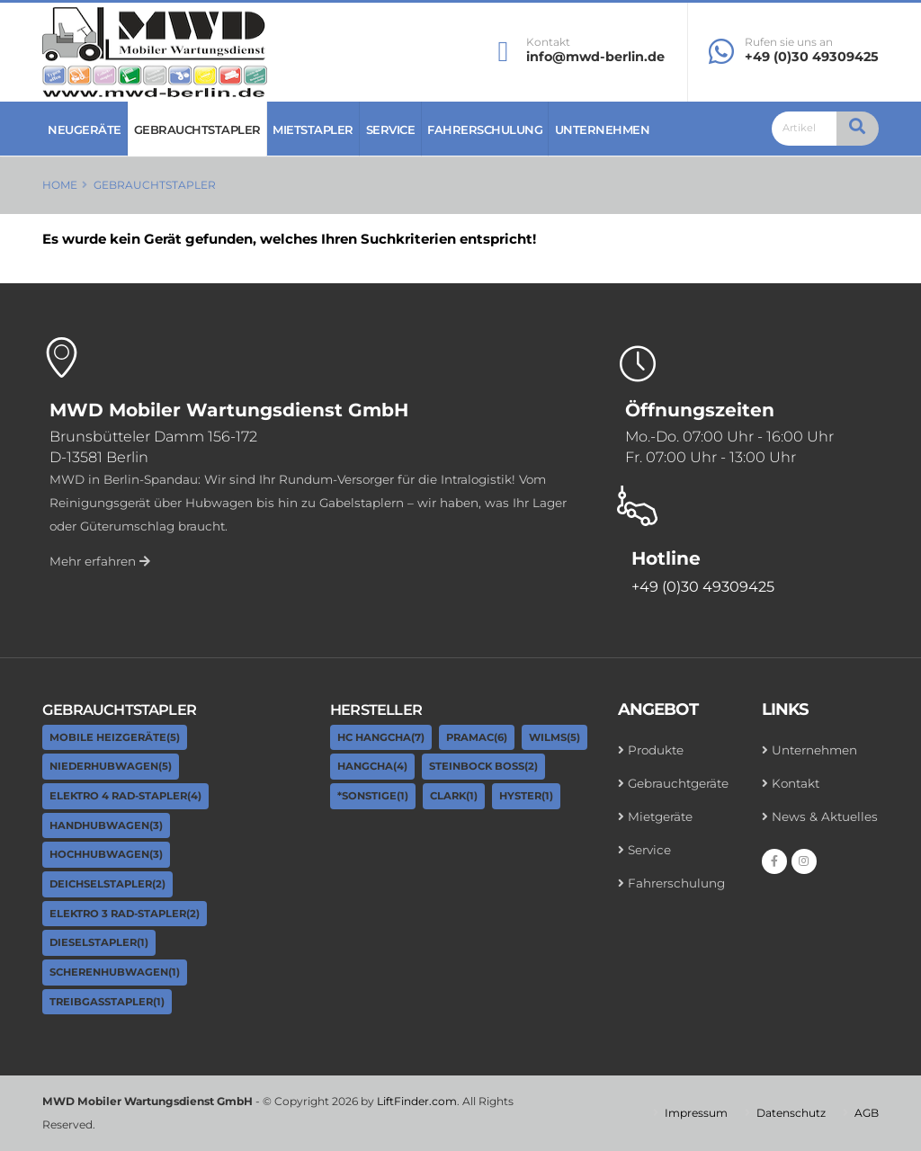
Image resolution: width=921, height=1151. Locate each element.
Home (59, 185)
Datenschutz (791, 1113)
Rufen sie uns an (789, 42)
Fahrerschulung (484, 129)
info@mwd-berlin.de (595, 57)
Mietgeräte (660, 816)
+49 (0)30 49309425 (812, 57)
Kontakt (548, 42)
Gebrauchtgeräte (678, 783)
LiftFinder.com (417, 1101)
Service (391, 129)
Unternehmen (602, 129)
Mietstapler (313, 129)
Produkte (656, 750)
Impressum (696, 1113)
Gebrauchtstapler (197, 129)
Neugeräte (84, 129)
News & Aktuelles (825, 816)
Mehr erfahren (99, 561)
